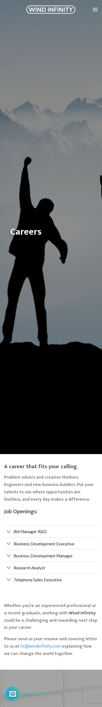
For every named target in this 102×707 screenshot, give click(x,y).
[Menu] (95, 9)
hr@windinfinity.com (40, 646)
